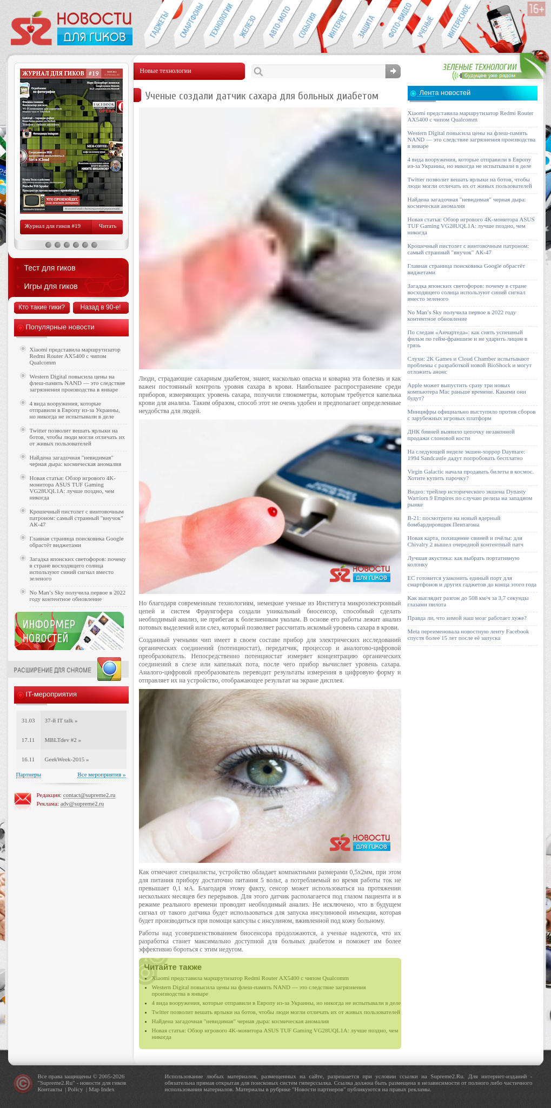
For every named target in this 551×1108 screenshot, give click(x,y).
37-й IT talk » (61, 720)
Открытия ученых (426, 25)
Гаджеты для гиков (158, 25)
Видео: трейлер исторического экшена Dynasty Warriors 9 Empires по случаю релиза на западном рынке (470, 498)
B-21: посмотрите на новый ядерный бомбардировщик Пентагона (454, 521)
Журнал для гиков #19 (53, 225)
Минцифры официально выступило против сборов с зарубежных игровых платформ (472, 414)
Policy (75, 1089)
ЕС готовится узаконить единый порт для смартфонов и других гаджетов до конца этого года (472, 581)
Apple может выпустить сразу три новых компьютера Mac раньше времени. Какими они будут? (467, 391)
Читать (107, 225)
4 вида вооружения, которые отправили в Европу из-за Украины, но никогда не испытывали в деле (276, 1002)
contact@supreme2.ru (89, 795)
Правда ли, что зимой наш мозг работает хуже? (467, 617)
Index (108, 1089)
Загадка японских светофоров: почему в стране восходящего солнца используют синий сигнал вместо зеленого (78, 569)
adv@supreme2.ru (82, 803)
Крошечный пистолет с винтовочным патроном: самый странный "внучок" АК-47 (77, 518)
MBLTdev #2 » (63, 740)
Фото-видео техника (396, 25)
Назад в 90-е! (101, 307)
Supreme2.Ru (56, 1082)
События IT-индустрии (307, 25)
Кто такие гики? (41, 307)
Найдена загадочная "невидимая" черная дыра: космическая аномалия (240, 1021)
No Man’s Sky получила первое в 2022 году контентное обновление (78, 595)
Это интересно (461, 25)
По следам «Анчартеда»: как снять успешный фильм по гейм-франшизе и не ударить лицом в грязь (468, 338)
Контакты (50, 1089)
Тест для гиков (50, 268)
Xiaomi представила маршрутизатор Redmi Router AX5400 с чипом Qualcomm (250, 978)
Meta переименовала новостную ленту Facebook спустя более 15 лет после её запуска (468, 634)
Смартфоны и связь (188, 25)
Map (94, 1089)
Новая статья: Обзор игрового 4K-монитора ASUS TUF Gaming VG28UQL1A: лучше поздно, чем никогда (73, 488)
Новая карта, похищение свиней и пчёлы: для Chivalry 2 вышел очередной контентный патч (465, 541)
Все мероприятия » (101, 774)
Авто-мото (278, 25)
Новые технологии (218, 25)
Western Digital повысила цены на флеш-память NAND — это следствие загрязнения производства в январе (77, 383)
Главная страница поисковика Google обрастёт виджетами (77, 541)
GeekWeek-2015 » (67, 759)
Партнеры (29, 774)
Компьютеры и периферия (248, 25)
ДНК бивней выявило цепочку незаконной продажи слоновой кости (461, 434)
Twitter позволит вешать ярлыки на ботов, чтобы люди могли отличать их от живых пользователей (276, 1012)
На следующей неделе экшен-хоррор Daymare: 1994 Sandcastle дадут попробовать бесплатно (467, 454)
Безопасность (367, 25)
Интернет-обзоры (337, 25)
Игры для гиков (51, 286)
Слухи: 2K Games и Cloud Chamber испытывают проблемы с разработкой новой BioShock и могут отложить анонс (470, 365)
